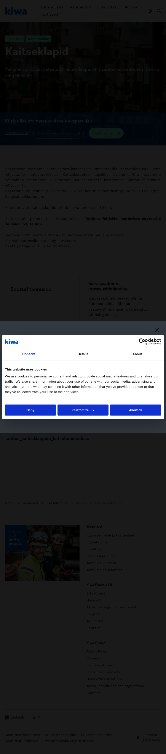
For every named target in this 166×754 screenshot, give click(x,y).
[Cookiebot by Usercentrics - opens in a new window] (142, 341)
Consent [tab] (28, 354)
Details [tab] (83, 354)
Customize (83, 410)
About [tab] (137, 354)
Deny (30, 410)
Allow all (135, 410)
